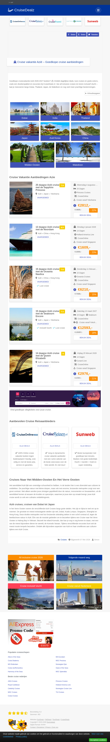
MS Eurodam (60, 657)
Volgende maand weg (79, 557)
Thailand (85, 118)
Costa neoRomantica (15, 668)
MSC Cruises (12, 692)
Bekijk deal (85, 215)
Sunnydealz (51, 722)
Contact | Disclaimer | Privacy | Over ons (44, 727)
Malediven (78, 165)
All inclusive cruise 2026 (31, 557)
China (85, 138)
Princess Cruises (62, 681)
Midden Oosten (32, 165)
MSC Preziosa (61, 661)
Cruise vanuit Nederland (79, 586)
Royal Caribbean (14, 685)
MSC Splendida (61, 672)
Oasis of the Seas (62, 668)
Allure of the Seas (14, 657)
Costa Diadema (13, 661)
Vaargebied (43, 198)
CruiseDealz (65, 720)
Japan (25, 138)
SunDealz (40, 720)
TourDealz (56, 720)
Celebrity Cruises (14, 688)
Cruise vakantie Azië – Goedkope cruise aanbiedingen (50, 61)
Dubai (24, 118)
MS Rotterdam (13, 664)
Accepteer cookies (98, 740)
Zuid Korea (55, 138)
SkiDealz (48, 720)
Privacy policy (21, 737)
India (55, 118)
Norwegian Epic (61, 664)
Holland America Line (63, 685)
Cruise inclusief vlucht (31, 586)
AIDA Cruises (12, 681)
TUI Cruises (60, 692)
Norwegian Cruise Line (64, 688)
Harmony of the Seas (15, 672)
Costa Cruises (13, 696)
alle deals (24, 446)
